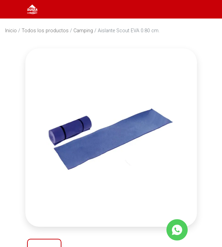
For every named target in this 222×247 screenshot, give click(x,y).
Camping (83, 31)
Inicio (11, 31)
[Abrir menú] (14, 9)
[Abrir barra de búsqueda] (189, 9)
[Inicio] (32, 8)
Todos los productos (45, 31)
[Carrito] (207, 9)
